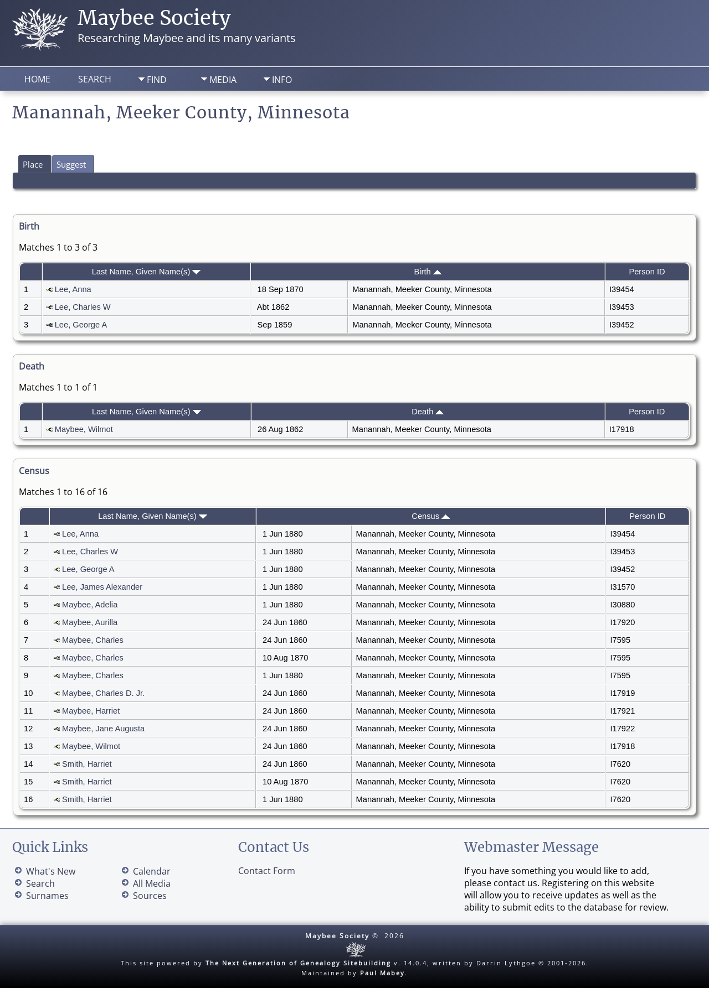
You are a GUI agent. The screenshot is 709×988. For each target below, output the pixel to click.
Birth (427, 271)
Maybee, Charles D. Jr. (103, 693)
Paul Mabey (382, 973)
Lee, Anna (73, 289)
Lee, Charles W (83, 307)
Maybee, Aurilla (89, 622)
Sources (150, 896)
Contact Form (266, 871)
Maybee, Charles (93, 640)
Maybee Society (154, 18)
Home (37, 79)
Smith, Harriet (87, 764)
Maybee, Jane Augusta (103, 728)
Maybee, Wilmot (84, 429)
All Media (152, 883)
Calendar (152, 871)
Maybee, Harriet (91, 710)
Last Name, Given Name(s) (146, 271)
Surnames (47, 896)
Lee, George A (81, 324)
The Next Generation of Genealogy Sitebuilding (298, 963)
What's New (50, 871)
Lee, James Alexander (102, 587)
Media (223, 80)
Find (157, 80)
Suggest (71, 164)
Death (428, 411)
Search (94, 79)
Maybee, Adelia (89, 604)
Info (282, 80)
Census (431, 516)
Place (33, 164)
